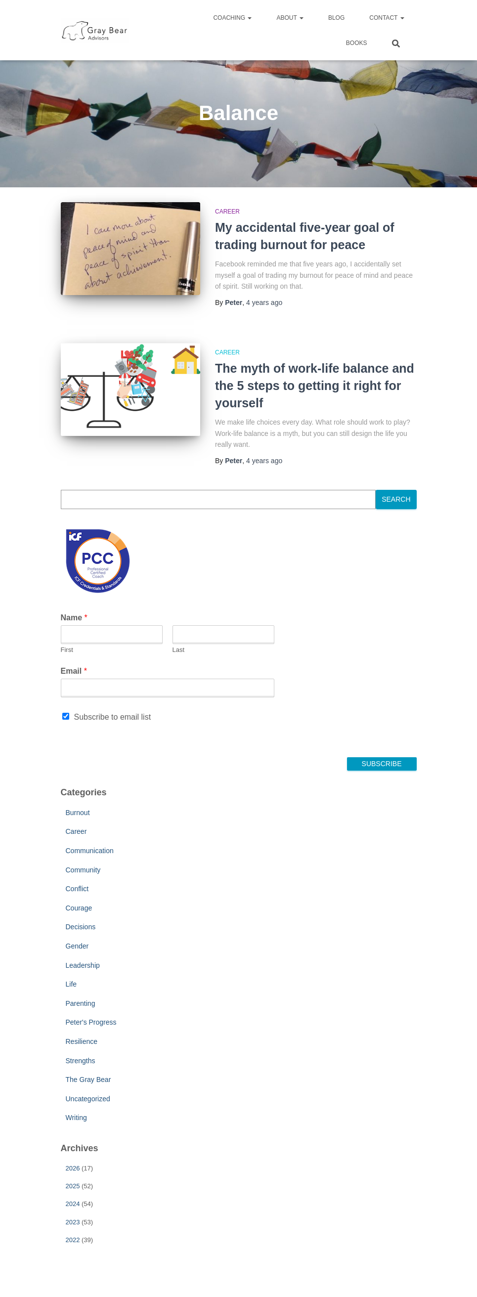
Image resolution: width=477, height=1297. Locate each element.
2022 (73, 1240)
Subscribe (382, 764)
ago (264, 302)
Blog (336, 17)
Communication (90, 851)
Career (227, 211)
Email (74, 671)
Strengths (80, 1061)
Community (83, 870)
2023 (73, 1222)
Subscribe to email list (112, 717)
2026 (73, 1168)
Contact (386, 17)
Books (356, 43)
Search (396, 499)
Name (74, 617)
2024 (73, 1204)
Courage (79, 908)
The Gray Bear (88, 1079)
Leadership (83, 965)
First (67, 649)
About (289, 17)
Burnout (78, 813)
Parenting (80, 1003)
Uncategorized (88, 1099)
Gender (77, 946)
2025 (73, 1186)
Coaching (232, 17)
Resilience (82, 1041)
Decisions (81, 927)
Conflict (77, 889)
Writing (76, 1118)
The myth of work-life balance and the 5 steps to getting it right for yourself (314, 385)
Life (71, 984)
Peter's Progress (91, 1022)
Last (179, 649)
